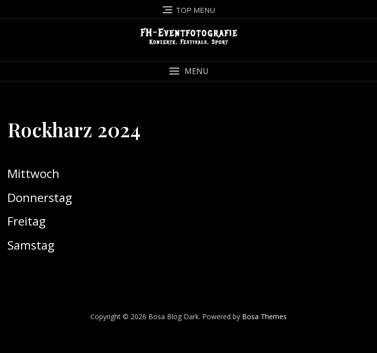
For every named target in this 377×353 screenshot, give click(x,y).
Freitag (26, 221)
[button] (188, 71)
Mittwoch (33, 173)
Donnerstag (39, 197)
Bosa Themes (264, 316)
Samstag (30, 245)
